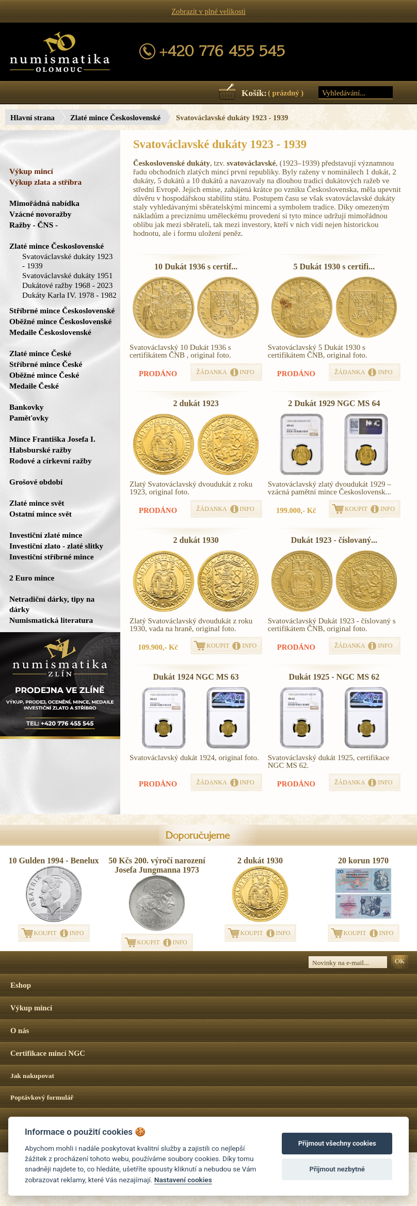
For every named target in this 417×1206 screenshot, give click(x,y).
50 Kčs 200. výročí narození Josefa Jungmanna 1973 (156, 865)
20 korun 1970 (363, 860)
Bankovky (26, 407)
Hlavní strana (32, 118)
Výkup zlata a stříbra (45, 182)
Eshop (20, 985)
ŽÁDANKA (211, 372)
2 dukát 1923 (196, 403)
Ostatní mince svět (40, 513)
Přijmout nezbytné (337, 1169)
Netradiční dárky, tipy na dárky (51, 604)
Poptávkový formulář (42, 1097)
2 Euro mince (31, 577)
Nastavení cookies (183, 1180)
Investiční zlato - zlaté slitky (56, 545)
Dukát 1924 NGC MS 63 (196, 676)
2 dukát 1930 (196, 540)
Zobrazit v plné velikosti (208, 11)
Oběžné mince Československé (60, 321)
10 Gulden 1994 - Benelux (53, 860)
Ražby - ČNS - (33, 224)
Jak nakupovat (32, 1076)
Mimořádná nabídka (44, 203)
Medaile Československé (50, 332)
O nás (19, 1030)
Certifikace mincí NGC (47, 1053)
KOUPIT (356, 508)
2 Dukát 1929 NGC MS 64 (334, 403)
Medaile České (34, 385)
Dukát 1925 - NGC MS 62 (334, 676)
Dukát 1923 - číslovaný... (334, 540)
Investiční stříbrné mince (51, 556)
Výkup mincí (31, 171)
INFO (247, 372)
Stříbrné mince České (45, 364)
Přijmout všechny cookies (337, 1143)
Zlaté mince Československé (115, 118)
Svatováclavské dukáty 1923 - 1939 (67, 261)
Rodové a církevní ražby (50, 460)
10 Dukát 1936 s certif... (195, 266)
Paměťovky (29, 417)
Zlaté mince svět (36, 503)
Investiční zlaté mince (45, 534)
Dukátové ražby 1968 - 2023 (67, 285)
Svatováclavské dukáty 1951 (67, 275)
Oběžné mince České (44, 375)
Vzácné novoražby (40, 214)
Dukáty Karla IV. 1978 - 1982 (69, 295)
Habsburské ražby (40, 449)
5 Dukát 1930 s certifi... (334, 266)
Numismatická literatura (51, 620)
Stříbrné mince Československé (62, 310)
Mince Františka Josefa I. (52, 439)
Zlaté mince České (40, 353)
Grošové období (35, 481)
